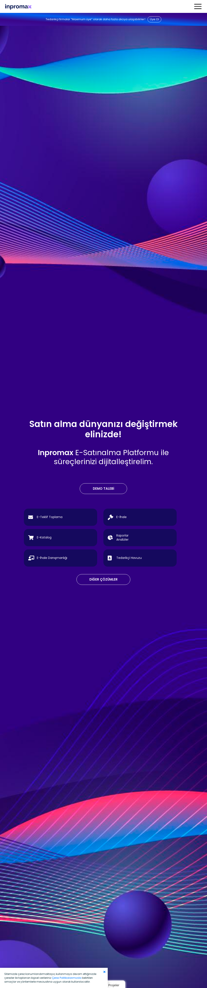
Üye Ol (154, 19)
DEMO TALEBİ (103, 488)
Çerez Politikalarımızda (66, 978)
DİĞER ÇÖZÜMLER (103, 579)
